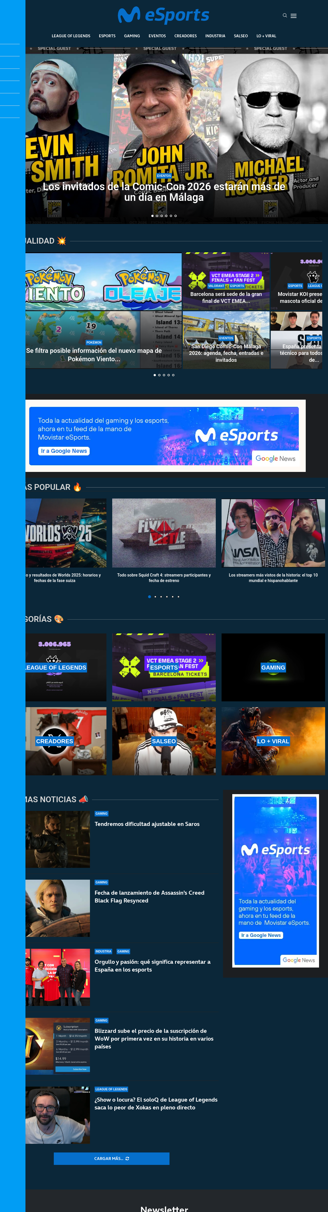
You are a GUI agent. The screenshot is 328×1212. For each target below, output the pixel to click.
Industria (215, 35)
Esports (107, 35)
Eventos (157, 35)
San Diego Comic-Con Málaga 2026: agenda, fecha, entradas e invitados (226, 353)
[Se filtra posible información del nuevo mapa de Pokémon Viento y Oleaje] (94, 310)
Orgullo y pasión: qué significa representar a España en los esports (153, 966)
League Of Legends (71, 35)
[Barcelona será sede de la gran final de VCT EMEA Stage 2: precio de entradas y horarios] (226, 281)
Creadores (185, 35)
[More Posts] (111, 1158)
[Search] (285, 15)
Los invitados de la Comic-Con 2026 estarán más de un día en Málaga (164, 192)
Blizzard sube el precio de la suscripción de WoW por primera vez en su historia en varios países (154, 1038)
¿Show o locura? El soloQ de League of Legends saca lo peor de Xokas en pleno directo (156, 1103)
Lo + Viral (266, 35)
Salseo (241, 35)
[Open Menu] (293, 16)
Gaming (132, 35)
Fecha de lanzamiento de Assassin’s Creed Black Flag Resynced (149, 897)
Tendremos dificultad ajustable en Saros (147, 824)
